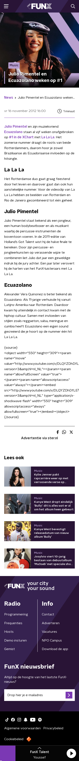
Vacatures (49, 631)
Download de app (55, 649)
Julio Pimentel (15, 126)
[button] (71, 753)
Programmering (16, 614)
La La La (47, 137)
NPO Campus (52, 640)
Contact (48, 614)
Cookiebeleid (13, 739)
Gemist (9, 649)
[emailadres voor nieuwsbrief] (39, 695)
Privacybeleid (53, 728)
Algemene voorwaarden (22, 728)
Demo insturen (15, 640)
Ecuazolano (13, 132)
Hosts (9, 631)
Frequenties (13, 623)
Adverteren (51, 623)
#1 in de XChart (21, 137)
